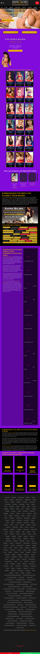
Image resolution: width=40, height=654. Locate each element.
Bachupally (11, 515)
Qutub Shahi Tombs (26, 542)
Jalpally (7, 563)
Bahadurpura (16, 540)
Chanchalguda (6, 513)
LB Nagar (23, 506)
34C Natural (7, 485)
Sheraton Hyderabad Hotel (12, 611)
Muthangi (18, 563)
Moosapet (26, 526)
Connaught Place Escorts (23, 228)
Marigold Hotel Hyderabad (30, 590)
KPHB (30, 549)
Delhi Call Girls (28, 240)
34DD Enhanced (32, 485)
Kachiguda (6, 524)
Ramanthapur (19, 501)
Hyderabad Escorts (33, 238)
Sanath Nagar (11, 506)
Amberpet (5, 499)
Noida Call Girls (25, 232)
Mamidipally (29, 572)
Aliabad (10, 547)
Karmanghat (7, 510)
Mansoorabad (34, 508)
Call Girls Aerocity (16, 233)
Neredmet (34, 499)
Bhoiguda (22, 515)
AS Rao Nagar (12, 533)
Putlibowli (12, 508)
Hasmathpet (23, 533)
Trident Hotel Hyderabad (31, 579)
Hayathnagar (25, 501)
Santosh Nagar (25, 510)
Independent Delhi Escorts (8, 232)
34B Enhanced (32, 466)
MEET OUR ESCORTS (8, 20)
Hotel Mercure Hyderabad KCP (22, 597)
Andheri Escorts (17, 237)
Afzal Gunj (12, 513)
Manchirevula (6, 565)
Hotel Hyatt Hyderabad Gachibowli (9, 588)
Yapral (23, 531)
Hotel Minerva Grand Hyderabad (31, 604)
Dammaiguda (12, 517)
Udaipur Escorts (33, 232)
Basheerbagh (17, 515)
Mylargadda (8, 538)
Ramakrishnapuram (32, 558)
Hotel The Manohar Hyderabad (32, 588)
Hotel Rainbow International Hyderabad (25, 613)
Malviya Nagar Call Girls (25, 233)
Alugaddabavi (13, 570)
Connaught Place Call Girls (7, 233)
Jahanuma (5, 547)
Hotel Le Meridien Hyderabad (20, 579)
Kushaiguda (28, 524)
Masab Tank (32, 538)
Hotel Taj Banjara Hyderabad (27, 586)
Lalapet (23, 513)
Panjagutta (21, 547)
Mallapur (35, 513)
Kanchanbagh (29, 513)
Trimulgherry (18, 531)
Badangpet (32, 556)
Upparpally (28, 531)
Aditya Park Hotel (20, 604)
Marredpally (34, 517)
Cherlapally (27, 508)
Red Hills (17, 508)
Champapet (18, 513)
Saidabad (19, 510)
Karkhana (11, 524)
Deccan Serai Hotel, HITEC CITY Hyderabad (14, 602)
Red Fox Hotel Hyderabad (10, 622)
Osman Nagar (24, 558)
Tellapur (34, 531)
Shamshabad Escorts (28, 314)
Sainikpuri (11, 531)
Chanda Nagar (6, 549)
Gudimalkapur (25, 538)
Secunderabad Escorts (28, 260)
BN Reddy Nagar (8, 540)
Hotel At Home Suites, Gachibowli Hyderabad (11, 606)
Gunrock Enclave (31, 563)
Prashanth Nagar (33, 565)
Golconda (7, 522)
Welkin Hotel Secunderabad (12, 613)
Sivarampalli (5, 542)
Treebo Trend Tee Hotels (32, 606)
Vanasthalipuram (32, 501)
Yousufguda (19, 554)
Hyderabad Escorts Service (8, 237)
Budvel (12, 565)
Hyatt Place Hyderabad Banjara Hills (13, 615)
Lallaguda (34, 524)
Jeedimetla (32, 522)
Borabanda (11, 542)
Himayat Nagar (26, 522)
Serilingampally (26, 554)
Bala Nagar (19, 549)
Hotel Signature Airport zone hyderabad (26, 620)
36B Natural (20, 485)
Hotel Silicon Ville (23, 606)
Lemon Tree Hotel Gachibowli (30, 618)
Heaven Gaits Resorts (32, 597)
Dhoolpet (5, 517)
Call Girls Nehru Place (19, 230)
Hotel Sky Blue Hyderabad (27, 595)
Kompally (17, 506)
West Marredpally (27, 517)
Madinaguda (13, 558)
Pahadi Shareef (34, 542)
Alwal (6, 515)
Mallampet (20, 556)
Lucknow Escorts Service (32, 235)
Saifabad (6, 531)
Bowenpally (29, 515)
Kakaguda (29, 533)
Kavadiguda (22, 524)
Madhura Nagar (15, 526)
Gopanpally (7, 556)
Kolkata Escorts (15, 238)
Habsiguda (12, 501)
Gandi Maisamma (18, 542)
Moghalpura (24, 563)
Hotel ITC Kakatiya (33, 583)
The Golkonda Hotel (19, 618)
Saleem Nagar (7, 554)
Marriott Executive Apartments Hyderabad (25, 611)
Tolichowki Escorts (28, 328)
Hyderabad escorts (33, 237)
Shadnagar (13, 554)
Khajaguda (22, 572)
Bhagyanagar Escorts (28, 409)
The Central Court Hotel (20, 627)
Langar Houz (8, 526)
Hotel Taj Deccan (8, 590)
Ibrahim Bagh (28, 570)
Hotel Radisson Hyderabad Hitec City (14, 586)
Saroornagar (13, 510)
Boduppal (6, 558)
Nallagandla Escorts (28, 341)
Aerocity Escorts (17, 232)
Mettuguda (34, 549)
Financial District (18, 565)
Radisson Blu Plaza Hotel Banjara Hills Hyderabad (13, 574)
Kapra (22, 508)
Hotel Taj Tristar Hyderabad (28, 602)
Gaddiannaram (32, 510)
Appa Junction (12, 549)
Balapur (6, 506)
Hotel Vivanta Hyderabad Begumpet (22, 583)
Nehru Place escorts (33, 228)
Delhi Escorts (34, 240)
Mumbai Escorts (14, 235)
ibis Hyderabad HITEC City (9, 618)
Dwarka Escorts (20, 242)
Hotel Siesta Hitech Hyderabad (12, 620)
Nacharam (6, 501)
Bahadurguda (27, 547)
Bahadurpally (22, 540)
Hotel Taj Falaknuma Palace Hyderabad (15, 581)
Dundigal (24, 549)
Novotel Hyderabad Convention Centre (29, 574)
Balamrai (33, 570)
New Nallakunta (25, 565)
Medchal (21, 526)
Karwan (16, 524)
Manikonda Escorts (28, 274)
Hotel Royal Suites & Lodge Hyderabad (14, 595)
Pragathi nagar (34, 547)
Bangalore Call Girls (7, 238)
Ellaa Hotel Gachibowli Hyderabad (27, 615)
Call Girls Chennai (25, 237)
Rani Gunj (19, 538)
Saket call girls (6, 228)
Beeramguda (27, 556)
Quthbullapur (6, 508)
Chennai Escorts (24, 238)
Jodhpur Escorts (13, 228)
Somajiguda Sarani (28, 499)
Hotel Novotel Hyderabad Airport (18, 590)
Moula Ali (32, 526)
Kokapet (34, 533)
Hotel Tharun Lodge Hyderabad (9, 597)
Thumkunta (11, 572)
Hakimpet (12, 522)
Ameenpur (5, 533)
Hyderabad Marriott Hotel (27, 581)
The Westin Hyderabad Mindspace (8, 583)
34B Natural (7, 466)
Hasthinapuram (19, 522)
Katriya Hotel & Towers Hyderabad (9, 604)
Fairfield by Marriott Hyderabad (22, 622)
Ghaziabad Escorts (33, 233)
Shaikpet (18, 533)
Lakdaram (16, 572)
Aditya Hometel (31, 622)
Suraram (28, 540)
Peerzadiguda (13, 563)
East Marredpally (19, 517)
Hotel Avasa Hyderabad (20, 588)
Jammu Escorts (5, 240)
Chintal (34, 515)
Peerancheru (33, 554)
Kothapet (34, 506)
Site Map (34, 629)
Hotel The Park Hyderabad (9, 579)
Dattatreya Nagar (20, 570)
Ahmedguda (7, 570)
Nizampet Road (14, 556)
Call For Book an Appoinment (15, 50)
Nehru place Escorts (8, 230)
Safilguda (15, 547)
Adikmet (33, 540)
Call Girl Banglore (22, 235)
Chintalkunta (12, 499)
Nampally (28, 506)
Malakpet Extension (19, 499)
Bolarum (18, 558)
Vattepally (13, 538)
